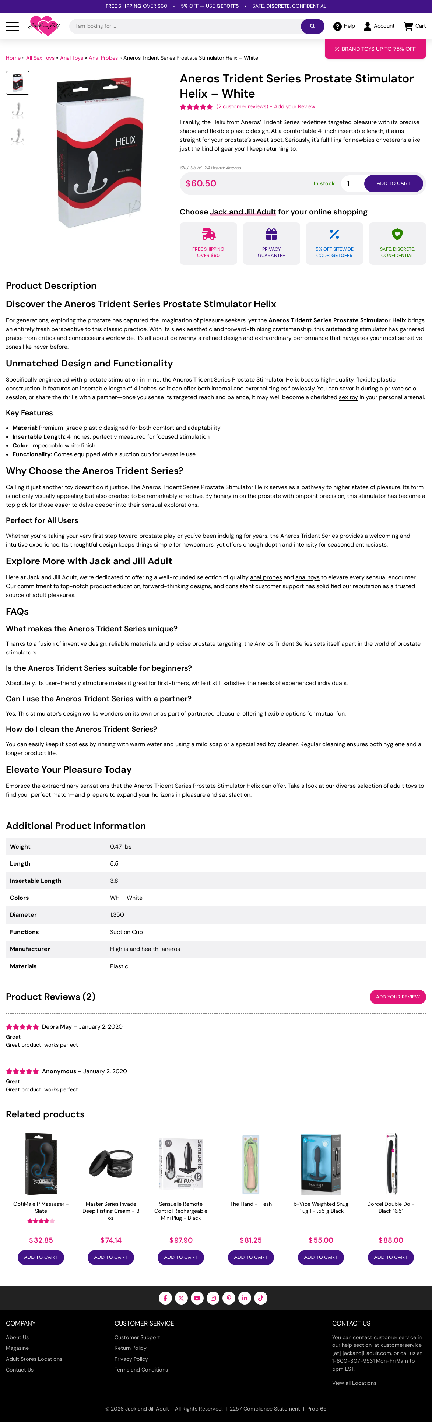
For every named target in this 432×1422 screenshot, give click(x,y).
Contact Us (20, 1369)
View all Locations (354, 1383)
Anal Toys (71, 58)
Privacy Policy (131, 1359)
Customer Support (137, 1337)
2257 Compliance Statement (265, 1408)
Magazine (17, 1348)
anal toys (307, 577)
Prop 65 (317, 1408)
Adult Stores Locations (34, 1359)
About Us (17, 1337)
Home (13, 58)
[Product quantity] (361, 183)
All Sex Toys (40, 58)
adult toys (403, 786)
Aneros (233, 168)
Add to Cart (40, 1257)
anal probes (266, 577)
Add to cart (393, 183)
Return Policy (131, 1348)
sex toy (348, 397)
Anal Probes (103, 58)
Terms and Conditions (141, 1369)
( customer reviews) (242, 106)
